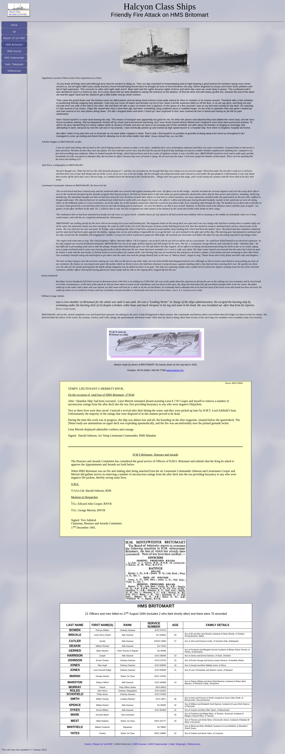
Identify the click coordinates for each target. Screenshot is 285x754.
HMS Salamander (157, 744)
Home (88, 744)
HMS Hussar (139, 744)
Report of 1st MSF (103, 744)
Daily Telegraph (177, 744)
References (194, 744)
